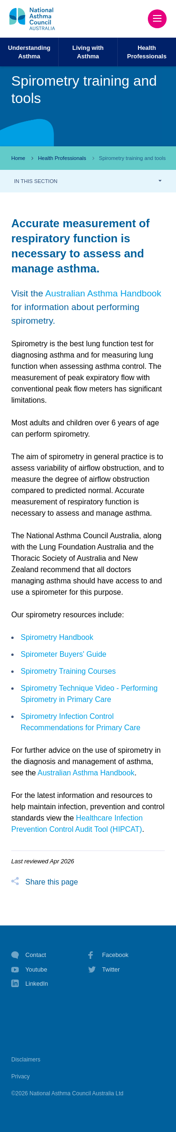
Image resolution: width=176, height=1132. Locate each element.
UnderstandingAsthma (29, 51)
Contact (28, 955)
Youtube (29, 969)
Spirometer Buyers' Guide (64, 654)
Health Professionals (62, 158)
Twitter (104, 969)
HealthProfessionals (147, 51)
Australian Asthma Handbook (103, 293)
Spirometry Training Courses (68, 671)
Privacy (20, 1076)
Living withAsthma (88, 51)
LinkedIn (29, 984)
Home (18, 158)
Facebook (108, 955)
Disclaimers (25, 1059)
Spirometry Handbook (57, 637)
